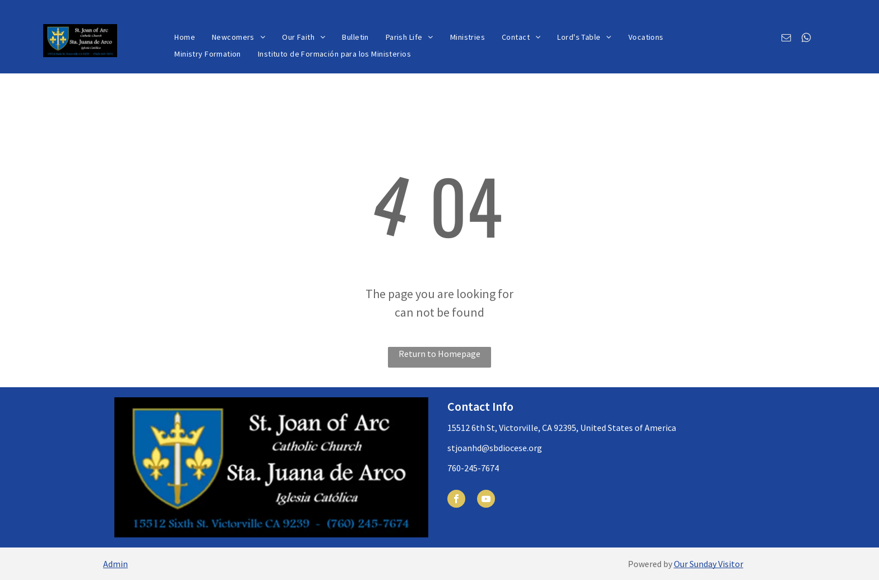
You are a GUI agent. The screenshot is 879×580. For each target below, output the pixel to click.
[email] (786, 39)
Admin (115, 563)
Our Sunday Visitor (708, 563)
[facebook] (456, 500)
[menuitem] (184, 37)
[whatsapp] (806, 39)
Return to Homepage (439, 353)
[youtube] (486, 500)
